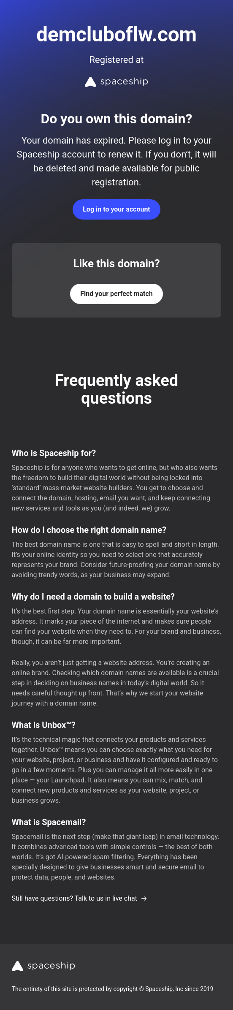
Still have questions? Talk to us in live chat (79, 898)
